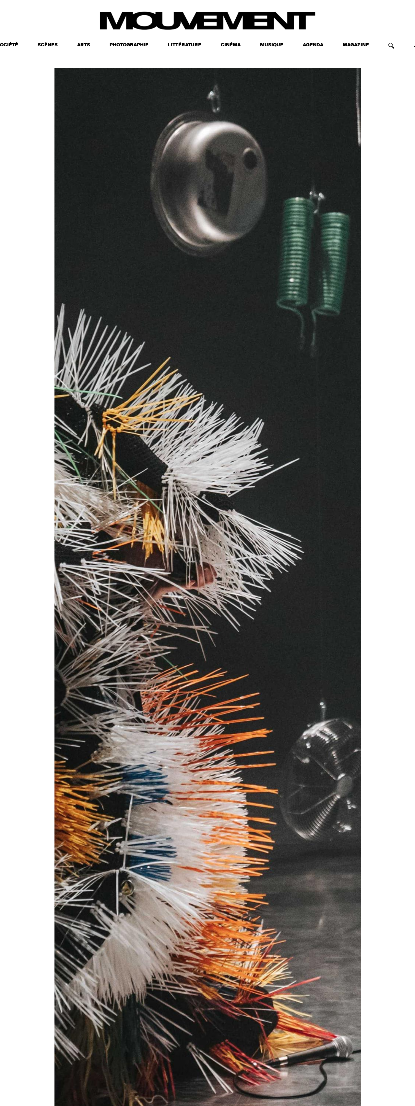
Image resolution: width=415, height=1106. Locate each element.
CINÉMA (231, 45)
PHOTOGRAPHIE (129, 45)
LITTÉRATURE (184, 45)
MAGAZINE (356, 45)
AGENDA (313, 45)
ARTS (83, 45)
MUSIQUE (271, 45)
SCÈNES (48, 45)
